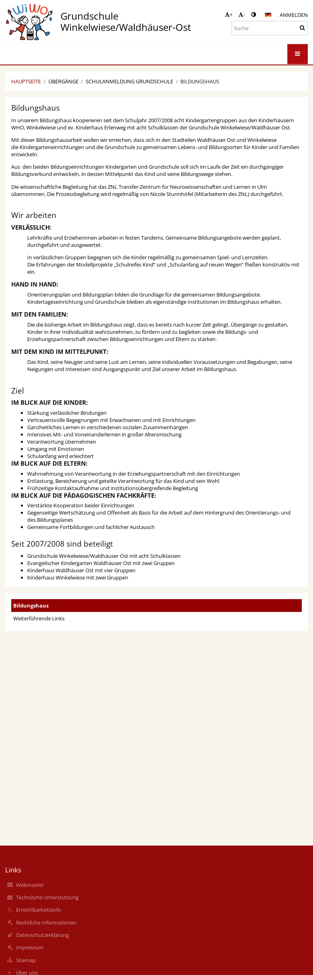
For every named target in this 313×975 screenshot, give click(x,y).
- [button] (241, 14)
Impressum (29, 947)
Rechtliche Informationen (46, 922)
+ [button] (228, 14)
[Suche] (270, 28)
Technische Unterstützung (47, 897)
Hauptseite (26, 81)
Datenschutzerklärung (42, 935)
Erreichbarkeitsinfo (38, 909)
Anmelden (294, 14)
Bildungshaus (199, 81)
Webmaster (30, 884)
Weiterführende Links (39, 618)
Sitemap (26, 960)
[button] (268, 15)
